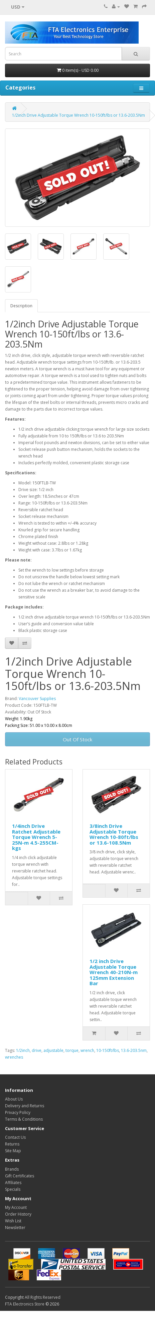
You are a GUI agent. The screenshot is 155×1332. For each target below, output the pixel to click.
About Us (14, 1099)
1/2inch (23, 1050)
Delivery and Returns (24, 1106)
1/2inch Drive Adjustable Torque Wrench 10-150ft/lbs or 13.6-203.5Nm (78, 115)
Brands (12, 1169)
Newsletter (15, 1227)
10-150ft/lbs (107, 1050)
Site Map (13, 1151)
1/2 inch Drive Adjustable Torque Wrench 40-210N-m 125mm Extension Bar (114, 972)
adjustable (53, 1050)
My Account (16, 1207)
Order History (18, 1214)
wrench (87, 1050)
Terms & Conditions (24, 1119)
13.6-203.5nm (134, 1050)
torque (72, 1050)
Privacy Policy (17, 1112)
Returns (12, 1144)
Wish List (13, 1221)
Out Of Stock (77, 739)
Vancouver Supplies (37, 698)
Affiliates (13, 1182)
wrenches (14, 1057)
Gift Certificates (19, 1176)
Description (21, 306)
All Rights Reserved (42, 1297)
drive (36, 1050)
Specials (12, 1189)
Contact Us (15, 1137)
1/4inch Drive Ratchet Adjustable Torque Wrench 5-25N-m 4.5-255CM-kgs (36, 836)
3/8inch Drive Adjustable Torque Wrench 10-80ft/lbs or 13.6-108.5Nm (114, 834)
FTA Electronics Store (24, 1304)
